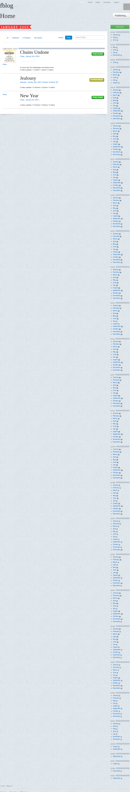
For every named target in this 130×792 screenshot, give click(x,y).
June (114, 40)
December (116, 55)
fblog (9, 5)
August (115, 83)
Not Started (38, 38)
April (114, 37)
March (115, 75)
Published (15, 38)
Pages (98, 2)
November (116, 116)
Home (90, 2)
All (7, 38)
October (115, 113)
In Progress (26, 38)
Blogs (69, 38)
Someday (106, 2)
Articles (60, 38)
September (117, 111)
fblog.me (9, 786)
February (116, 72)
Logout (116, 2)
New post (120, 27)
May (114, 47)
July (114, 52)
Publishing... (121, 15)
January (115, 35)
